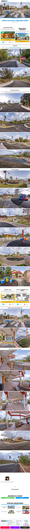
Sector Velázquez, (17, 47)
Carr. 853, (10, 47)
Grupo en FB (18, 523)
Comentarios (5, 527)
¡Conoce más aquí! (22, 41)
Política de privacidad (26, 523)
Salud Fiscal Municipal (11, 522)
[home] (4, 1)
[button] (28, 1)
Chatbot (15, 527)
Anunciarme (25, 527)
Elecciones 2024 (10, 523)
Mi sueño (17, 522)
